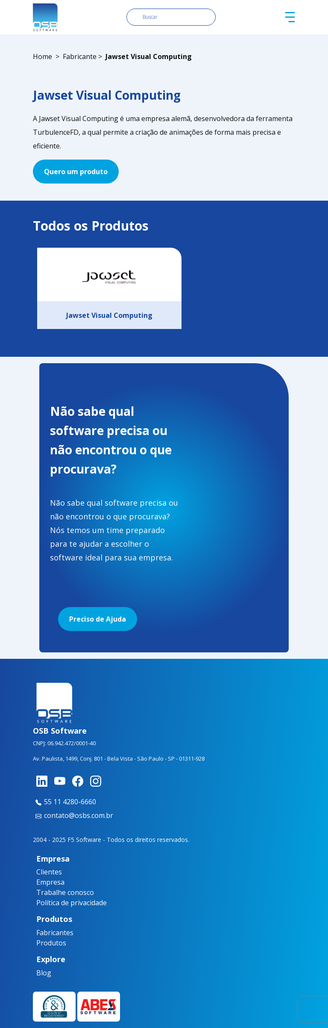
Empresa (50, 882)
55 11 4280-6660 (64, 801)
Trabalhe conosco (65, 892)
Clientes (49, 872)
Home (42, 56)
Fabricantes (52, 932)
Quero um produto (76, 171)
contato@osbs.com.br (73, 815)
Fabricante (80, 56)
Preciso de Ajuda (97, 619)
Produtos (51, 943)
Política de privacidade (71, 902)
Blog (43, 973)
